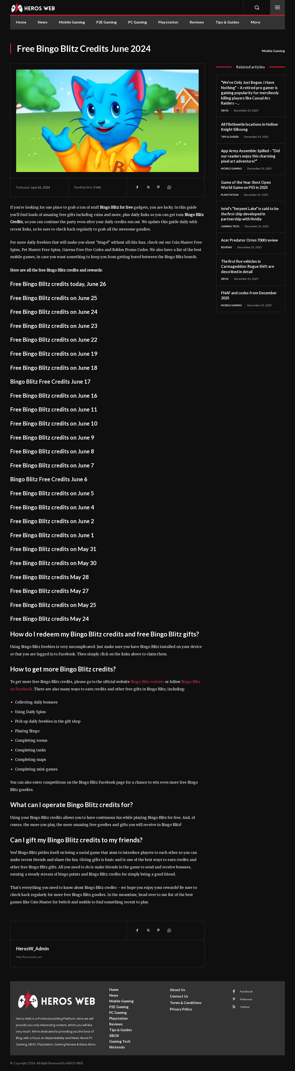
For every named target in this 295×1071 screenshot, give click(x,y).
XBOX (225, 110)
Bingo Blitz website (147, 682)
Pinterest (248, 1001)
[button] (256, 7)
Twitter (246, 1009)
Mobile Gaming (273, 51)
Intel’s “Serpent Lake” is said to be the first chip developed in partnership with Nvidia (250, 214)
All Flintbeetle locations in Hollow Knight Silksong (245, 127)
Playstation (231, 195)
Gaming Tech (231, 227)
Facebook (248, 992)
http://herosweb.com (29, 957)
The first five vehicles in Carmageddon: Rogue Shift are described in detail (250, 273)
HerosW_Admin (32, 948)
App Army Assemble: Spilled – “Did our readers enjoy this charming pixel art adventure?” (249, 156)
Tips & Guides (231, 137)
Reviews (227, 254)
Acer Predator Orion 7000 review (245, 244)
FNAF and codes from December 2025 (241, 302)
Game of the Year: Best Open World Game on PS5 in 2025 (248, 185)
